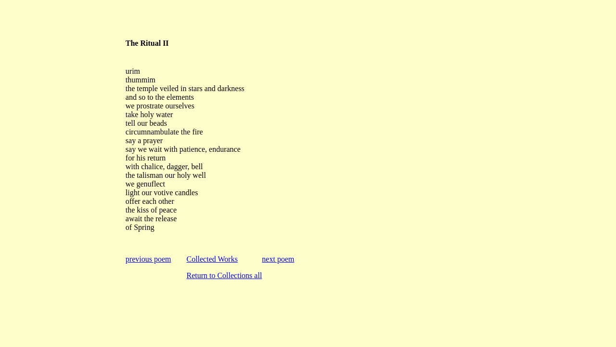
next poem (278, 259)
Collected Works (211, 259)
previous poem (148, 259)
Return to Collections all (224, 275)
